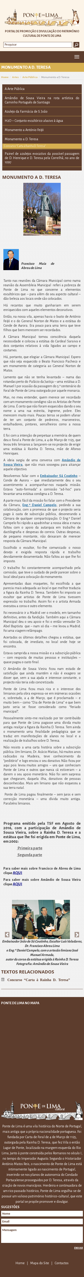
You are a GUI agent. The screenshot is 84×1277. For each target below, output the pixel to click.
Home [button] (6, 57)
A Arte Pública (15, 89)
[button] (7, 932)
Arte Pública (30, 77)
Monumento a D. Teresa (21, 139)
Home (5, 77)
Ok (76, 45)
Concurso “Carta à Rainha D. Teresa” (25, 146)
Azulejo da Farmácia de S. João (26, 111)
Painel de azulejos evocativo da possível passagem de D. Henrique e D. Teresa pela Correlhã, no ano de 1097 (42, 158)
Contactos (62, 1263)
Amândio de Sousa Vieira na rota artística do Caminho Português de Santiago (42, 100)
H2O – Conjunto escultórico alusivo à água (34, 120)
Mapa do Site (39, 1263)
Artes (15, 77)
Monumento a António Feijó (24, 130)
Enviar (78, 1247)
